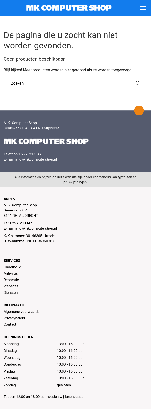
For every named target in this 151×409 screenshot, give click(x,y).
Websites (11, 286)
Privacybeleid (14, 318)
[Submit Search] (138, 83)
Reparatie (11, 280)
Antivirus (11, 273)
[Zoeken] (75, 83)
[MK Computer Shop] (69, 8)
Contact (10, 324)
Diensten (11, 292)
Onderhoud (12, 267)
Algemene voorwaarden (23, 312)
